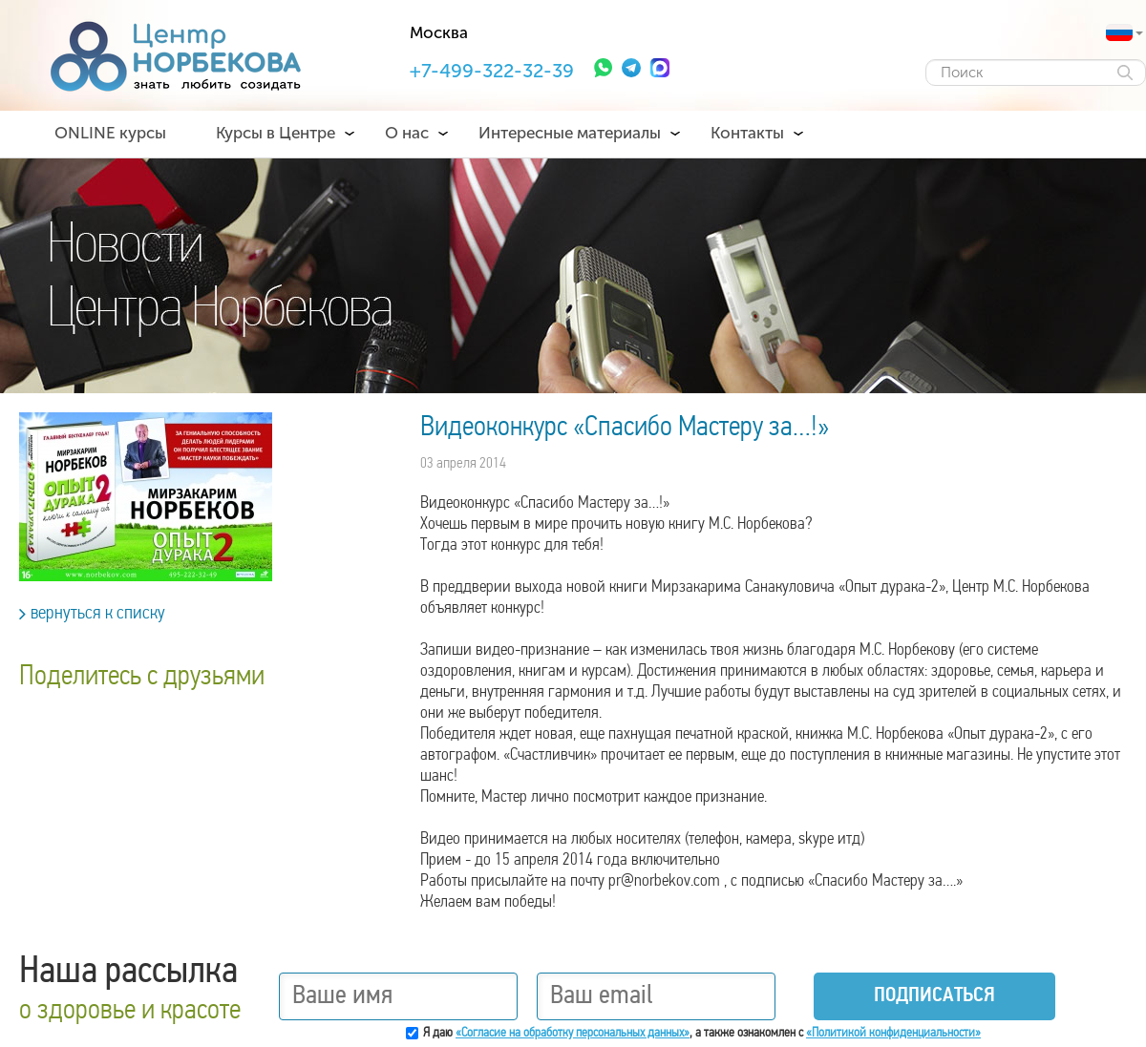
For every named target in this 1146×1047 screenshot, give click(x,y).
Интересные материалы (569, 132)
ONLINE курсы (110, 132)
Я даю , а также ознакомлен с (702, 1033)
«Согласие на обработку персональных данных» (573, 1033)
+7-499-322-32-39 (492, 70)
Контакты (747, 132)
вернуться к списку (92, 613)
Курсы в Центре (275, 132)
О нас (407, 132)
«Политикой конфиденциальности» (893, 1033)
